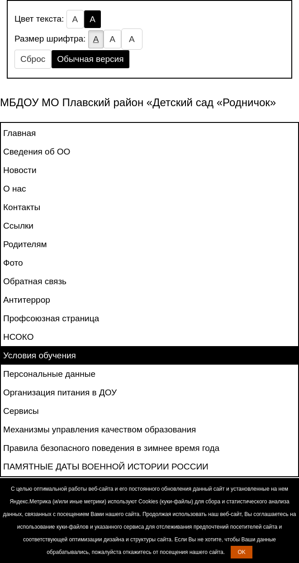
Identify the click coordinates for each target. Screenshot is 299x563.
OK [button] (241, 552)
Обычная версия (90, 59)
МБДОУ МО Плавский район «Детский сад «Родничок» (138, 102)
